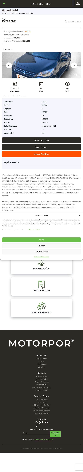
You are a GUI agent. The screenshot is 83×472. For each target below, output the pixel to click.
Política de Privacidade (41, 257)
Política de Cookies (34, 230)
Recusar (41, 246)
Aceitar (41, 240)
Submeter (55, 434)
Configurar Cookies (41, 252)
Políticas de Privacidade (43, 439)
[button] (80, 215)
